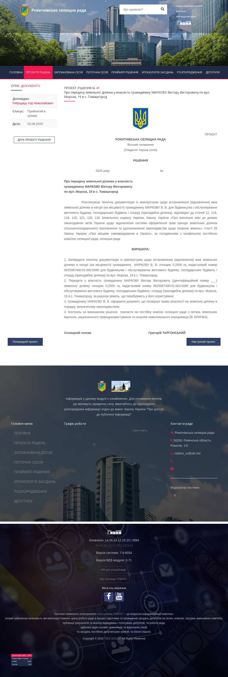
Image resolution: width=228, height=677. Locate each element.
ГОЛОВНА (16, 72)
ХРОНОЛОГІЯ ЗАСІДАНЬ (158, 72)
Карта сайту (140, 430)
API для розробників (113, 569)
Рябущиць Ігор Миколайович (33, 103)
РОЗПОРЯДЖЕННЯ (189, 72)
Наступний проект (203, 341)
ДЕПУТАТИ (213, 72)
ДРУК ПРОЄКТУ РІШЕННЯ (34, 139)
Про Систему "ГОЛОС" (113, 579)
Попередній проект (25, 341)
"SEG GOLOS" (113, 638)
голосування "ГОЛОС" (110, 614)
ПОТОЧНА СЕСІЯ (97, 72)
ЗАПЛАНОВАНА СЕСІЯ (68, 72)
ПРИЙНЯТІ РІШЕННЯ (124, 72)
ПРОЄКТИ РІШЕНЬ (38, 72)
